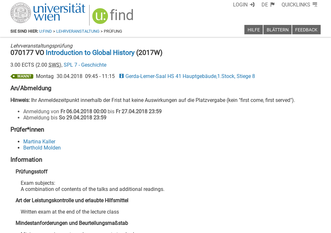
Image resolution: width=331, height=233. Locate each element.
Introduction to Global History (90, 53)
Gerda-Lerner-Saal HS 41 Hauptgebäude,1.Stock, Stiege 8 (187, 76)
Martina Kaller (39, 142)
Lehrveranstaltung (78, 31)
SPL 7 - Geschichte (85, 65)
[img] (113, 18)
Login (240, 5)
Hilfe (254, 30)
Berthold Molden (42, 148)
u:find (45, 31)
